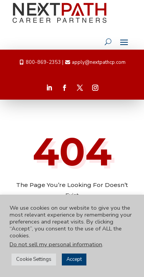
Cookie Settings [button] (33, 259)
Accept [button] (74, 259)
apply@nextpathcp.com (99, 62)
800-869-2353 (43, 62)
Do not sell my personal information (56, 244)
